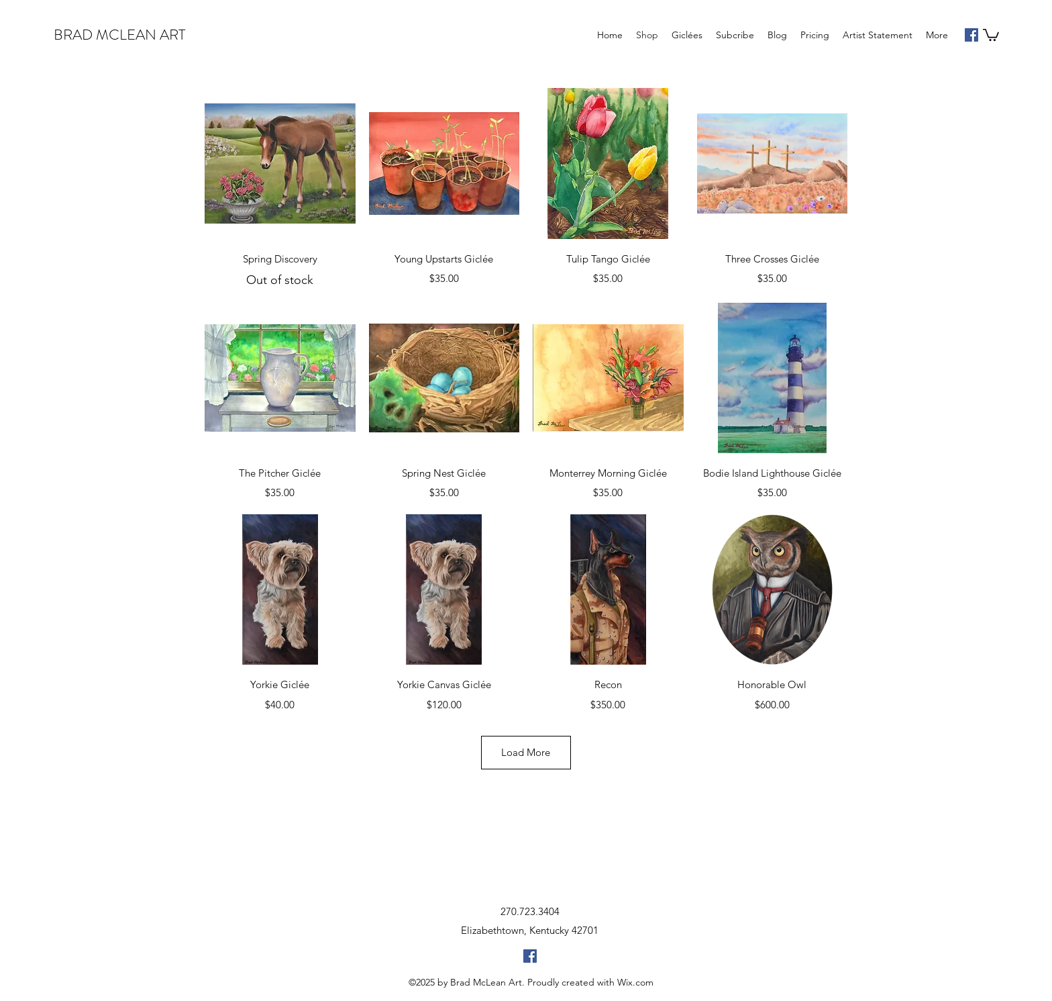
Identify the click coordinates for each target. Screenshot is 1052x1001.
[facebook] (971, 35)
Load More (525, 752)
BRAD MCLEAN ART (119, 34)
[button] (991, 34)
